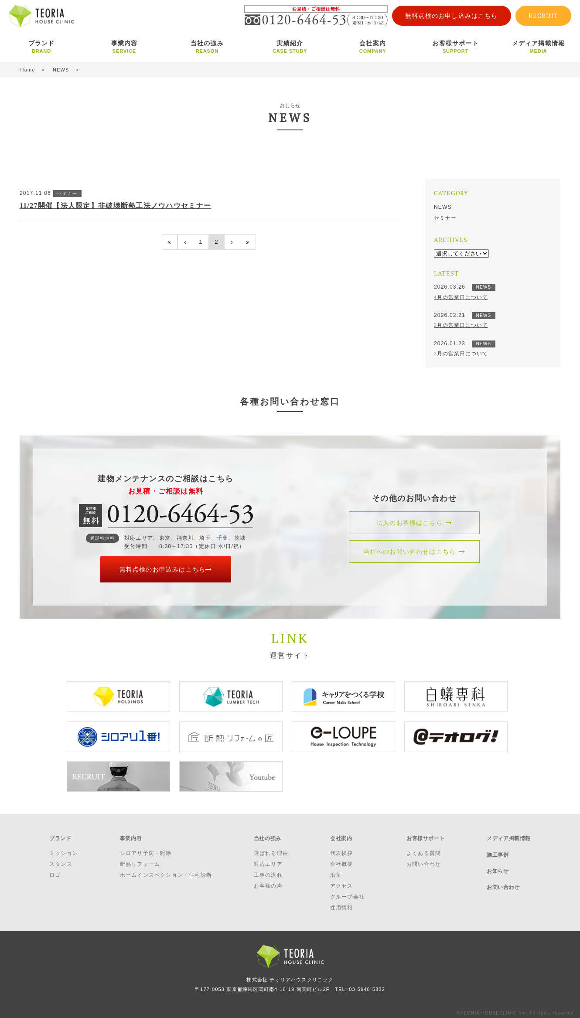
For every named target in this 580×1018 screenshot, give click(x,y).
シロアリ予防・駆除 (146, 848)
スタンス (60, 859)
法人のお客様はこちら (414, 522)
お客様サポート (455, 47)
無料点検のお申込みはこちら (165, 569)
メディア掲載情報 (538, 47)
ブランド (41, 47)
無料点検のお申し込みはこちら (451, 15)
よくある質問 (423, 848)
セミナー (445, 218)
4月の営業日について (461, 297)
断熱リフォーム (140, 859)
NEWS (443, 207)
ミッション (63, 848)
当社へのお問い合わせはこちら (414, 551)
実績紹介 (290, 47)
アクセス (341, 881)
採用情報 (341, 903)
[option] (118, 696)
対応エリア (268, 859)
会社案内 (372, 47)
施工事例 (497, 847)
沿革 (335, 870)
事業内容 (124, 47)
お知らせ (497, 859)
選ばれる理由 (271, 848)
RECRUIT (543, 15)
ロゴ (55, 870)
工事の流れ (268, 870)
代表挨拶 (341, 848)
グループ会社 (347, 892)
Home (27, 69)
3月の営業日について (461, 325)
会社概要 (341, 859)
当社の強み (207, 47)
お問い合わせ (423, 859)
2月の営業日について (461, 354)
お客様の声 (268, 881)
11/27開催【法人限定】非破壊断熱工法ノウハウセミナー (116, 205)
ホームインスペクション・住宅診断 (166, 870)
